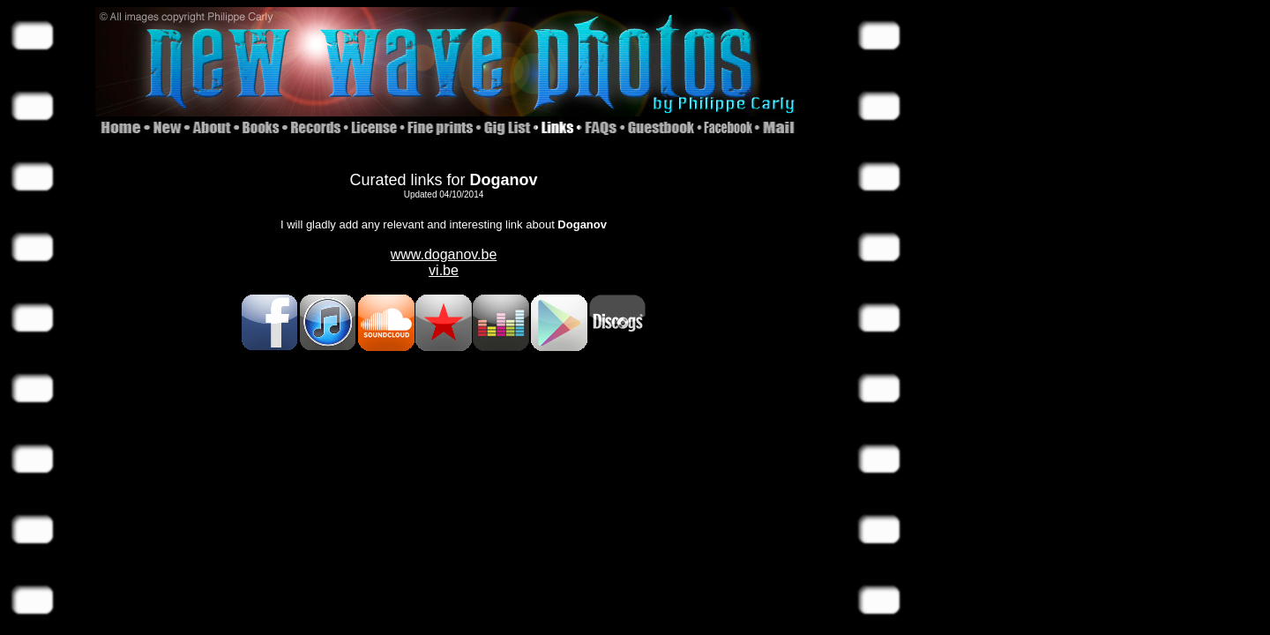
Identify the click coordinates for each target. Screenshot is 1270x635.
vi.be (444, 270)
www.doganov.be (444, 254)
